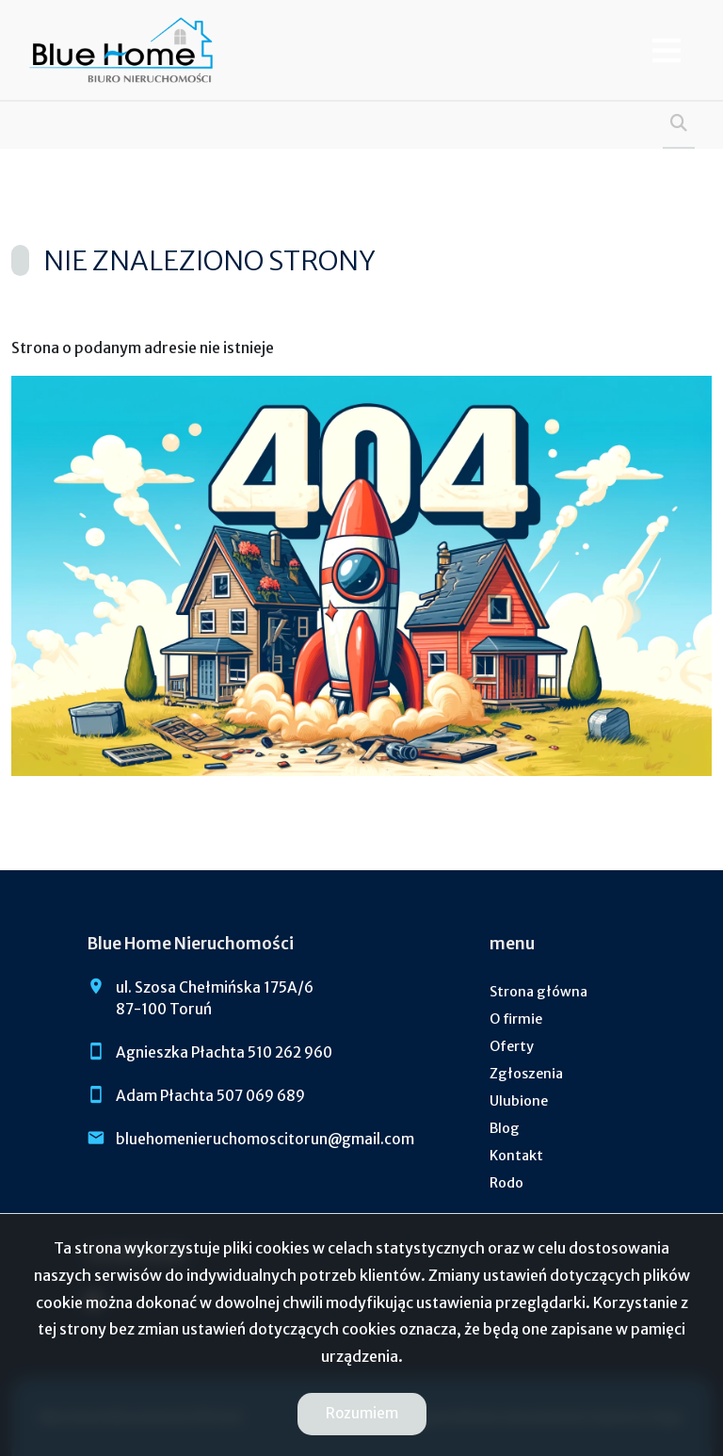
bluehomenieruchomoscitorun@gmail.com (265, 1139)
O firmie (516, 1019)
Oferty (512, 1046)
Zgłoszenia (526, 1073)
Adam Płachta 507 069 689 (210, 1096)
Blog (505, 1128)
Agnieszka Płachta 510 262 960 (224, 1052)
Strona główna (538, 991)
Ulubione (519, 1100)
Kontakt (516, 1155)
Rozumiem (362, 1413)
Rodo (506, 1182)
